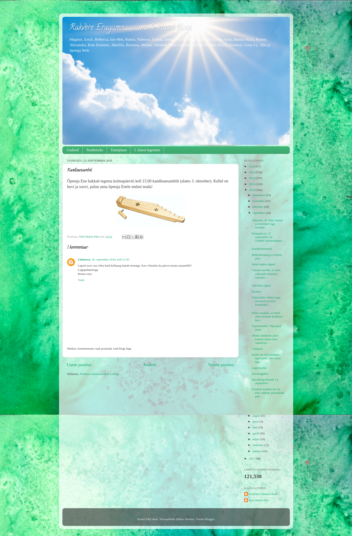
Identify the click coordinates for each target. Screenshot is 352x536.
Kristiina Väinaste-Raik (263, 494)
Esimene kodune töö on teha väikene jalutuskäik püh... (268, 392)
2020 (252, 178)
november (259, 201)
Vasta (81, 280)
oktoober (258, 206)
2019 (252, 184)
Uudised (73, 150)
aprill (256, 433)
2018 (252, 190)
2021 (252, 172)
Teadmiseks (94, 150)
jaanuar (257, 451)
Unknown (84, 259)
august (257, 415)
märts (256, 439)
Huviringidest (260, 373)
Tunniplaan (118, 150)
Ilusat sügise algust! (265, 264)
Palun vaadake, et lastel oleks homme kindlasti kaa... (267, 316)
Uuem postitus (79, 364)
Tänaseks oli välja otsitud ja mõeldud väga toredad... (267, 224)
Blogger (209, 519)
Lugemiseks (259, 368)
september (259, 212)
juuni (256, 421)
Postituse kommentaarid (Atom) (99, 374)
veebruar (258, 445)
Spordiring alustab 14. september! (265, 381)
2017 (252, 458)
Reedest (256, 291)
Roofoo (190, 519)
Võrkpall (257, 348)
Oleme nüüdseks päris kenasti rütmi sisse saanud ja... (265, 339)
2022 (252, 166)
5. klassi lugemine (147, 150)
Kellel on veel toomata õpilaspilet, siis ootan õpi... (266, 358)
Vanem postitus (221, 364)
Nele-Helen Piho (259, 500)
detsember (259, 195)
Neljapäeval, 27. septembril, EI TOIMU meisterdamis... (268, 237)
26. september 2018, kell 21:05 (110, 259)
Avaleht (149, 364)
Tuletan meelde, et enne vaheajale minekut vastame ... (266, 273)
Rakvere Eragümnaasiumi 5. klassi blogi (130, 28)
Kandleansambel (262, 248)
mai (255, 427)
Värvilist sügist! (261, 285)
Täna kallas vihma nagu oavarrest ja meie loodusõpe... (266, 301)
